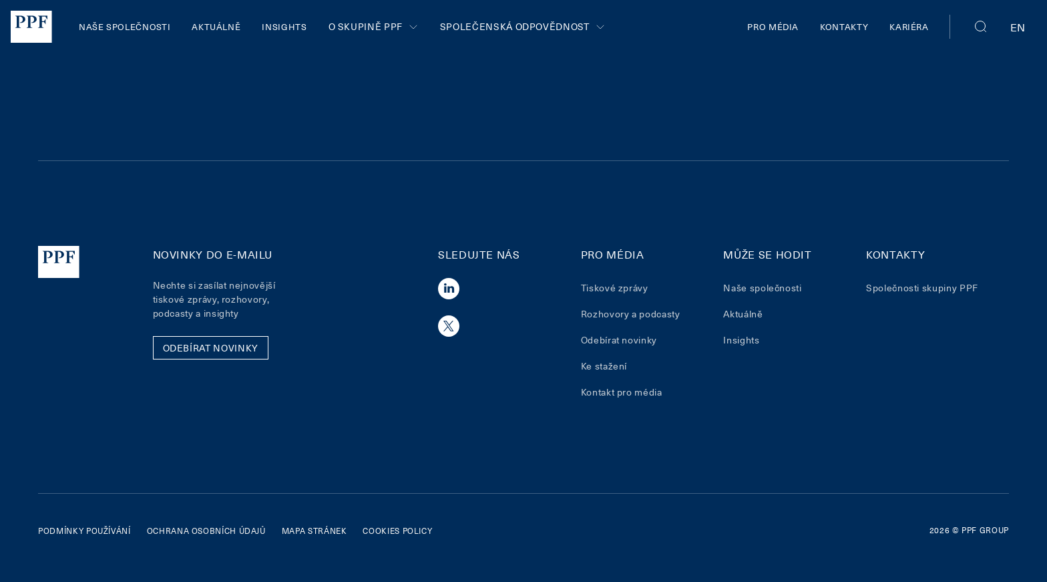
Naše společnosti (124, 26)
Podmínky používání (84, 531)
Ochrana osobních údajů (206, 531)
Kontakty (844, 26)
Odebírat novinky (619, 340)
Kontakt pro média (621, 392)
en (1018, 27)
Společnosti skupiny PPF (922, 288)
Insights (284, 26)
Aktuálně (216, 26)
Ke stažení (604, 366)
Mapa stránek (314, 531)
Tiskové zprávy (614, 288)
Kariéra (908, 26)
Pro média (773, 26)
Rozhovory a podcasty (630, 314)
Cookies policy (397, 531)
